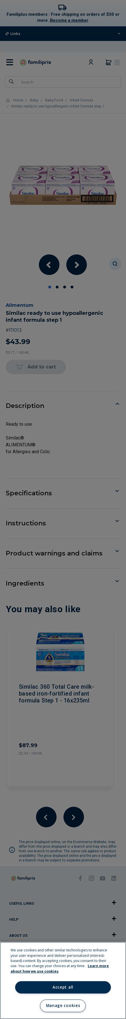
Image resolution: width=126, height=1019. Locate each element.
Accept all (63, 987)
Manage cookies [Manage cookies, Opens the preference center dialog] (63, 1005)
